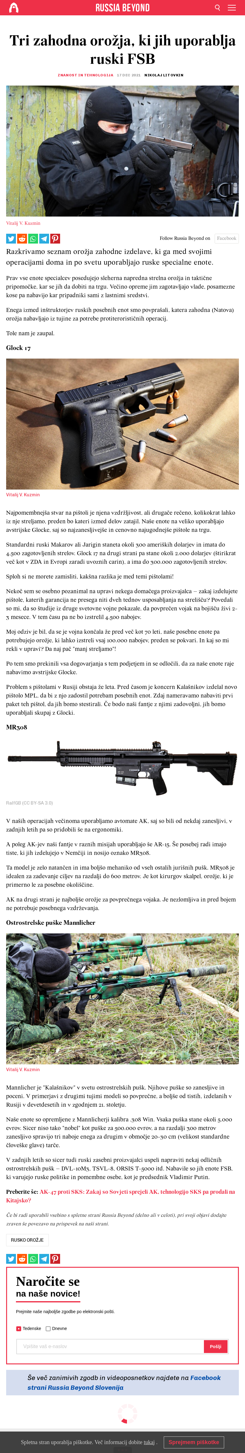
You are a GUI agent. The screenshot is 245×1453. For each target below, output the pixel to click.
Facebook (226, 238)
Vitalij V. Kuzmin (23, 223)
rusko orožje (27, 1240)
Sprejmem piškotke (194, 1442)
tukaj (149, 1442)
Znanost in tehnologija (85, 75)
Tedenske (32, 1328)
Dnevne (59, 1328)
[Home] (13, 7)
